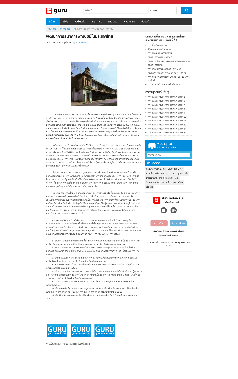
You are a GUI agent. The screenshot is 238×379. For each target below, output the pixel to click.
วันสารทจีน (165, 182)
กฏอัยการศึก (182, 173)
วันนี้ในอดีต (79, 22)
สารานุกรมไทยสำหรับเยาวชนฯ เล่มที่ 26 (167, 132)
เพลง (177, 178)
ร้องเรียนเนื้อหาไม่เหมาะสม (168, 235)
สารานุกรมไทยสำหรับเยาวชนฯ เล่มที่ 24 (167, 128)
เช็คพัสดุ (149, 187)
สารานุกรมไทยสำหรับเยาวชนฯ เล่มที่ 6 (166, 101)
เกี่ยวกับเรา (157, 231)
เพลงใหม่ (169, 178)
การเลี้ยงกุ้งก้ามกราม (157, 45)
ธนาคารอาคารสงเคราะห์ (160, 57)
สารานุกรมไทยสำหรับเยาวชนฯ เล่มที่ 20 (167, 124)
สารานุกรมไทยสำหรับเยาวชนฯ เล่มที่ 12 (167, 117)
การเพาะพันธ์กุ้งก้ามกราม (160, 53)
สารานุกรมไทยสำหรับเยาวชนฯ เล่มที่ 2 (166, 97)
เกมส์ (161, 178)
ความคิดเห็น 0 (82, 42)
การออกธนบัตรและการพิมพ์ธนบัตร (164, 84)
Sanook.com (9, 2)
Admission (165, 173)
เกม (173, 173)
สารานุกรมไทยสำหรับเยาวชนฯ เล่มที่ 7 (166, 105)
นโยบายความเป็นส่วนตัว (174, 231)
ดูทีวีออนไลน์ (151, 178)
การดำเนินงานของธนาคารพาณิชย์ (164, 69)
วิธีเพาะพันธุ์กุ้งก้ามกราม (159, 49)
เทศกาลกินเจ (177, 182)
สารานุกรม (96, 22)
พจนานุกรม (129, 22)
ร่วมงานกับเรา (178, 223)
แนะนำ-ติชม (159, 223)
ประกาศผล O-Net (175, 169)
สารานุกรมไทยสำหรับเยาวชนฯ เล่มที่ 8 (166, 108)
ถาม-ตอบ (112, 22)
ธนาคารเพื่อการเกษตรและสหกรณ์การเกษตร (169, 61)
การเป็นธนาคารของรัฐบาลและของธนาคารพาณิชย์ (169, 78)
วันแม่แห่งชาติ (152, 182)
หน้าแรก (53, 22)
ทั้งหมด (153, 10)
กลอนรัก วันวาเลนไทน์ (156, 169)
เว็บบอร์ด (145, 22)
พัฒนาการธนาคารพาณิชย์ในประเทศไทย (167, 73)
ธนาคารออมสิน (155, 65)
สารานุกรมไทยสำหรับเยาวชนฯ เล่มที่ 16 (167, 120)
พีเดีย (65, 22)
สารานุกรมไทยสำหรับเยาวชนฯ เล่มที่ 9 (166, 113)
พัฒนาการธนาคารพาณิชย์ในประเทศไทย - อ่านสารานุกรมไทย (62, 11)
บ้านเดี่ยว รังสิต (152, 173)
